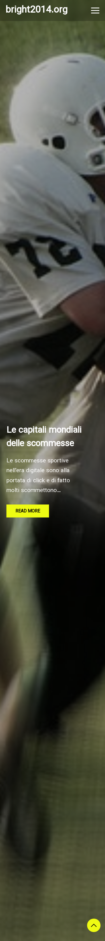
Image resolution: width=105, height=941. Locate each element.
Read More (27, 511)
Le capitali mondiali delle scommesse (43, 437)
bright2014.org (36, 10)
